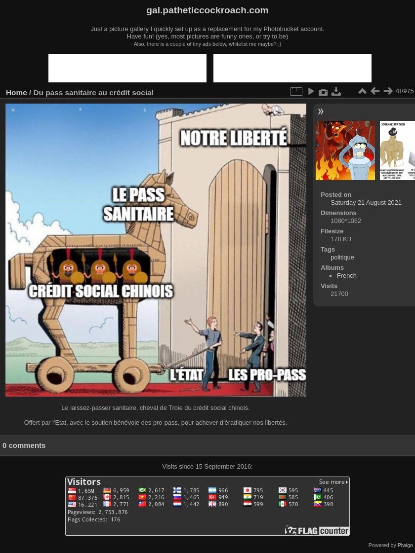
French (347, 275)
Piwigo (405, 545)
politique (342, 257)
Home (16, 92)
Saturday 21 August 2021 (366, 202)
